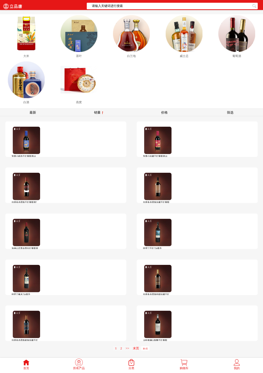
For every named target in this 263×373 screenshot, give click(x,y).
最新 (33, 112)
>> (127, 348)
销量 (98, 112)
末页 (136, 348)
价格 (164, 112)
